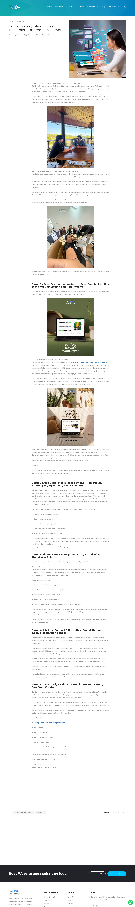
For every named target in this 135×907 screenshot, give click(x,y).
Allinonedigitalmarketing (23, 813)
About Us (71, 897)
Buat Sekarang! (116, 874)
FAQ (103, 7)
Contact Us (114, 7)
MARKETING (20, 22)
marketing (40, 813)
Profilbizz (46, 903)
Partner (70, 903)
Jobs (69, 900)
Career (80, 7)
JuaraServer (47, 900)
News (71, 7)
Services (59, 7)
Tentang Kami (97, 874)
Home (49, 7)
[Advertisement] (37, 50)
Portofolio (92, 7)
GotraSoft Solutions (50, 897)
